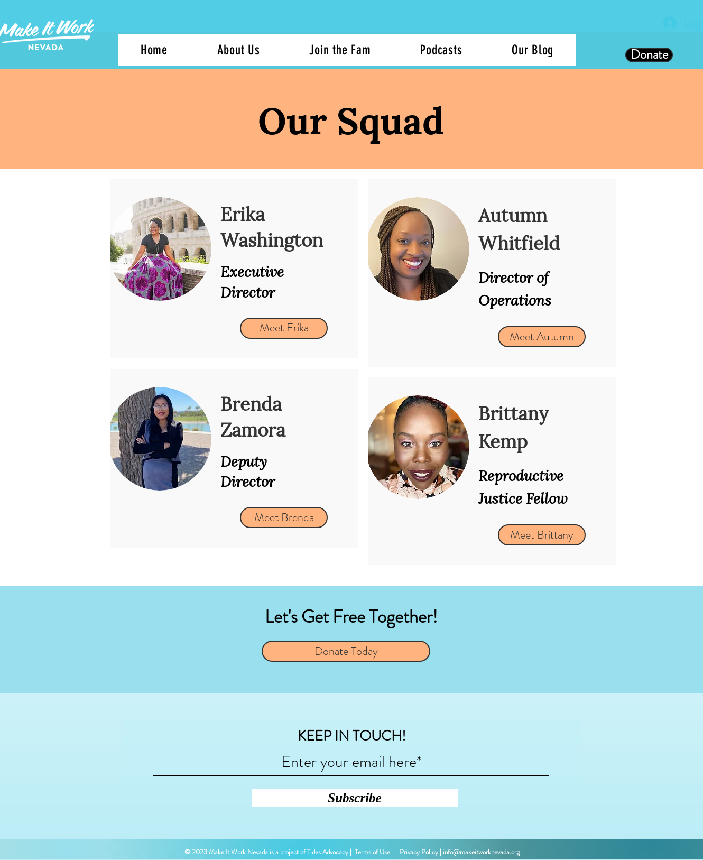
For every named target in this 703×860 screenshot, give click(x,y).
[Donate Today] (346, 651)
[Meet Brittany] (542, 534)
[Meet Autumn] (542, 336)
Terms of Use (372, 852)
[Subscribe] (355, 798)
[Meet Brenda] (284, 517)
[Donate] (649, 55)
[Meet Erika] (284, 328)
